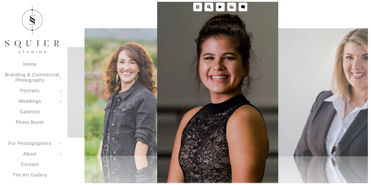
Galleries (30, 111)
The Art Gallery (29, 175)
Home (30, 64)
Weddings (30, 101)
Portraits (30, 90)
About (30, 153)
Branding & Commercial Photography (32, 77)
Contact (30, 164)
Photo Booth (30, 122)
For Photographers (29, 143)
